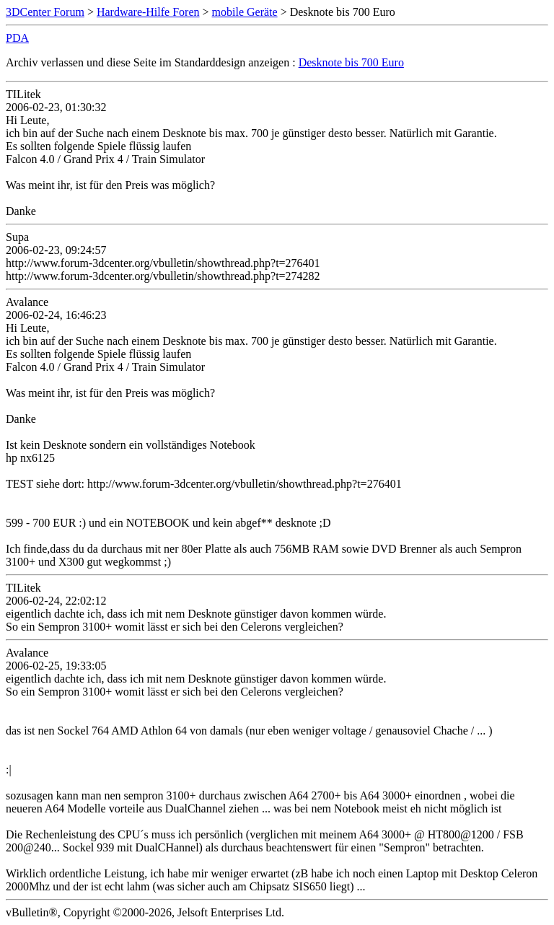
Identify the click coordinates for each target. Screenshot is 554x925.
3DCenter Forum (45, 12)
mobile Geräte (245, 12)
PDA (17, 38)
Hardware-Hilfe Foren (148, 12)
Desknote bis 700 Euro (351, 62)
